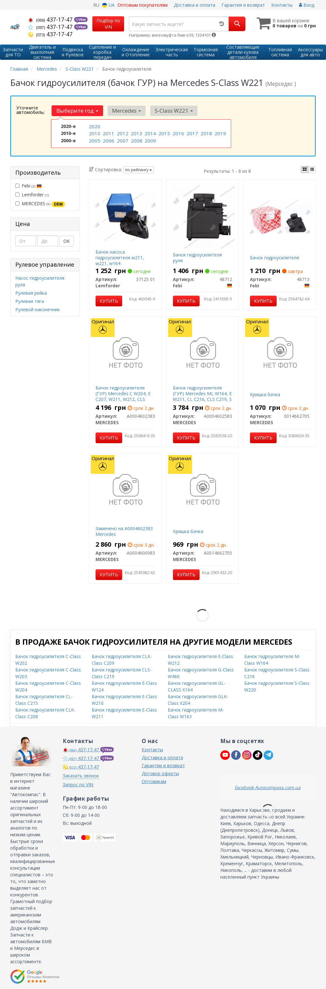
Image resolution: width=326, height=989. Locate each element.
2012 (122, 133)
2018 (206, 133)
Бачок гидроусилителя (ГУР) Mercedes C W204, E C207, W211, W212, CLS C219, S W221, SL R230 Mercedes (123, 398)
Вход (306, 5)
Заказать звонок (81, 775)
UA (108, 5)
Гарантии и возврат (163, 765)
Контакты (282, 5)
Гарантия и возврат (243, 5)
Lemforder (32, 194)
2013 (136, 133)
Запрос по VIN (78, 784)
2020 (94, 126)
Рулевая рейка (31, 292)
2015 (164, 133)
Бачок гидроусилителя (274, 257)
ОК (66, 241)
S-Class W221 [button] (170, 110)
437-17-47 (51, 19)
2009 (150, 140)
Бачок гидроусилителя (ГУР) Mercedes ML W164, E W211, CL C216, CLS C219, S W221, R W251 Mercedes (202, 395)
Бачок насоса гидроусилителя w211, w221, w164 (120, 257)
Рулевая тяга (29, 301)
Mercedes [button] (124, 110)
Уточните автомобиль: (30, 109)
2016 (178, 133)
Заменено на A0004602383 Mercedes (124, 531)
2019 (220, 133)
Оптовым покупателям (142, 5)
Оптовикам (154, 781)
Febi (28, 185)
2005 (94, 140)
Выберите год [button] (77, 110)
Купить (109, 300)
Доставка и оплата (194, 5)
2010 (94, 133)
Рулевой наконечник (37, 309)
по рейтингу (138, 169)
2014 (150, 133)
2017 (192, 133)
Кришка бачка (265, 394)
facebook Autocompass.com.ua (268, 787)
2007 (122, 140)
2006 (108, 140)
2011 (108, 133)
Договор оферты (160, 773)
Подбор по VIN (108, 24)
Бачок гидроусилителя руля (197, 257)
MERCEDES (40, 203)
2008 (136, 140)
